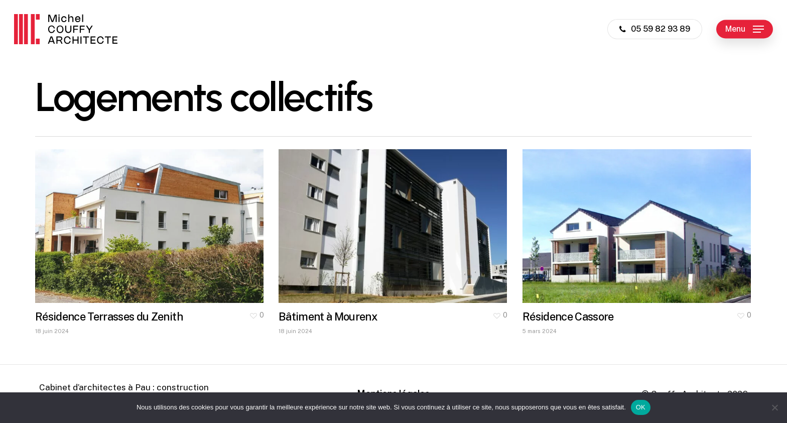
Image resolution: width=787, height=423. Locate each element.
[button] (744, 29)
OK (640, 407)
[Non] (774, 407)
